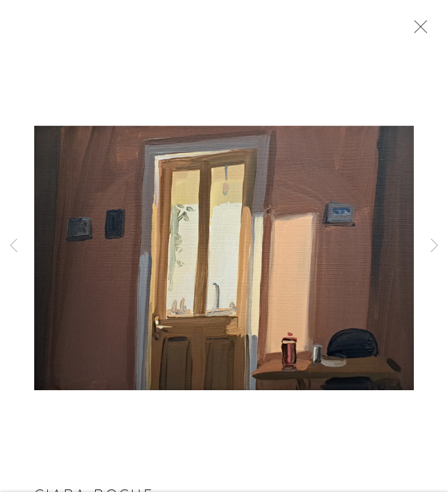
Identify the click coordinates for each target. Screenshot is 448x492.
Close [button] (417, 30)
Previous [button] (13, 246)
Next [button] (434, 246)
